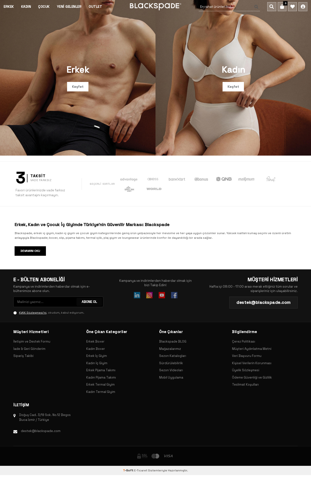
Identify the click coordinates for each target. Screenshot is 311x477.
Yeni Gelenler (69, 6)
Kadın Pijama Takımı (101, 377)
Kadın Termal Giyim (100, 392)
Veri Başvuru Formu (246, 356)
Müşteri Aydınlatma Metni (251, 349)
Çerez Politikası (243, 341)
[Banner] (78, 78)
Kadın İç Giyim (96, 363)
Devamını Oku (30, 251)
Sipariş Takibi (23, 356)
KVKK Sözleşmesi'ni (32, 313)
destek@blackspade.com (40, 431)
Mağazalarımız (170, 349)
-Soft (128, 470)
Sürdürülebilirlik (171, 363)
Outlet (95, 6)
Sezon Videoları (171, 370)
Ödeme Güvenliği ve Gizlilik (252, 377)
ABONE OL (89, 302)
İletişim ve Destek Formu (31, 341)
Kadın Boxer (95, 349)
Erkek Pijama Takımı (100, 370)
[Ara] (255, 6)
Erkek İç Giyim (96, 356)
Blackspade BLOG (172, 341)
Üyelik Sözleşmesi (245, 370)
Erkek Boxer (95, 341)
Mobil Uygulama (171, 377)
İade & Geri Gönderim (29, 349)
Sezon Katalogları (172, 356)
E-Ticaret (140, 470)
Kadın (26, 6)
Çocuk (44, 6)
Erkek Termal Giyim (100, 384)
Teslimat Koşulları (245, 384)
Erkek (9, 6)
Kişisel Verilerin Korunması (251, 363)
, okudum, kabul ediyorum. (48, 313)
